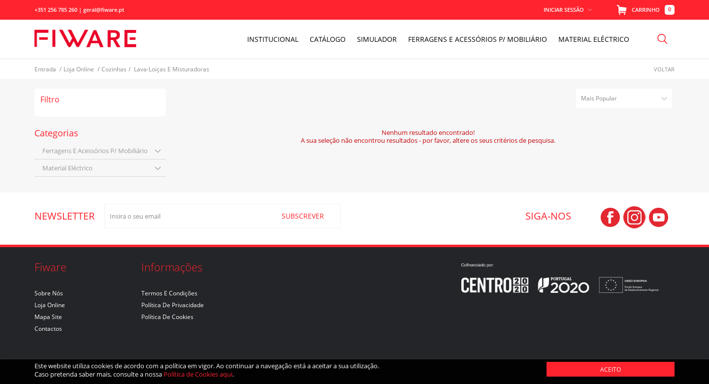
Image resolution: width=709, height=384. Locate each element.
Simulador (377, 39)
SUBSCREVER (303, 216)
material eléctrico (67, 167)
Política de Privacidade (172, 305)
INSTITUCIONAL (272, 39)
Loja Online (49, 305)
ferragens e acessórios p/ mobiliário (95, 150)
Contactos (48, 328)
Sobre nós (48, 293)
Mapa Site (48, 317)
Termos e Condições (169, 293)
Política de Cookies (167, 317)
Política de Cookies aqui (197, 374)
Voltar (664, 69)
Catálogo (328, 39)
